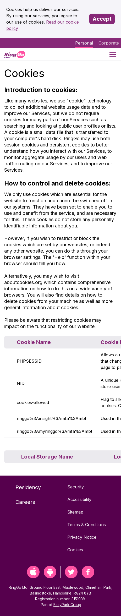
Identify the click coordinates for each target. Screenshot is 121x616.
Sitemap (75, 512)
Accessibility (79, 499)
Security (75, 486)
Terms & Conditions (86, 524)
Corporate (108, 43)
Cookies (75, 549)
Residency (28, 487)
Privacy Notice (81, 537)
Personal (84, 43)
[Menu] (112, 54)
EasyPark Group (67, 604)
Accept (102, 19)
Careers (25, 502)
